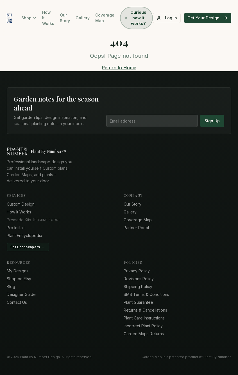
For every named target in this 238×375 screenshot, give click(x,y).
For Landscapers (27, 247)
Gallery (83, 17)
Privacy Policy (137, 270)
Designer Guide (21, 294)
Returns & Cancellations (145, 310)
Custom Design (21, 204)
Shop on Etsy (19, 278)
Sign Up (212, 120)
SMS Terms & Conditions (146, 294)
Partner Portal (136, 227)
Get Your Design (207, 17)
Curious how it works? (135, 18)
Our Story (65, 18)
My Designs (17, 270)
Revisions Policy (139, 278)
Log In (167, 17)
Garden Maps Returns (144, 333)
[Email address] (152, 121)
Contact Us (17, 302)
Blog (11, 286)
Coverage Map (104, 18)
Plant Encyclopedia (24, 235)
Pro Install (15, 227)
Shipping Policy (138, 286)
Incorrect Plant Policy (143, 325)
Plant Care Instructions (144, 318)
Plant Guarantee (138, 302)
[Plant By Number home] (119, 151)
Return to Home (119, 67)
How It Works (48, 18)
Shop (29, 17)
